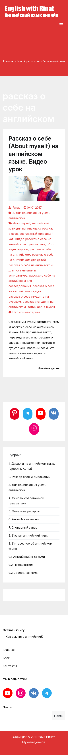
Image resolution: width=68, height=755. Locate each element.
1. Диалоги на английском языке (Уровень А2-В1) (32, 466)
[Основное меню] (61, 25)
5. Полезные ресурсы (24, 511)
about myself (21, 223)
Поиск (7, 707)
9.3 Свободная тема (23, 573)
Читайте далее (48, 368)
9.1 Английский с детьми (27, 557)
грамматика (36, 244)
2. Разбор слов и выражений (29, 477)
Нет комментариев (26, 312)
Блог (6, 658)
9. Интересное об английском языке (30, 546)
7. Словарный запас (23, 527)
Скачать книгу (13, 630)
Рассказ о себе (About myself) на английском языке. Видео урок (33, 154)
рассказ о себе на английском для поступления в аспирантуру (31, 270)
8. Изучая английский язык (28, 535)
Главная (9, 650)
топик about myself (41, 307)
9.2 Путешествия (21, 565)
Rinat (16, 207)
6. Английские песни (24, 519)
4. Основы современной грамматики (26, 500)
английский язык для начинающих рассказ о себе (31, 228)
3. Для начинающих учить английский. (27, 487)
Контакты (10, 666)
